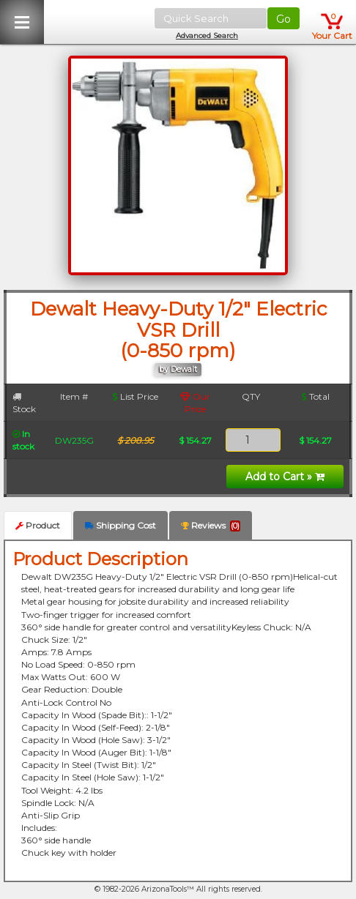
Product (37, 525)
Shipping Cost (120, 525)
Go (283, 19)
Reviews (210, 525)
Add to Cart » (285, 476)
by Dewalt (178, 369)
